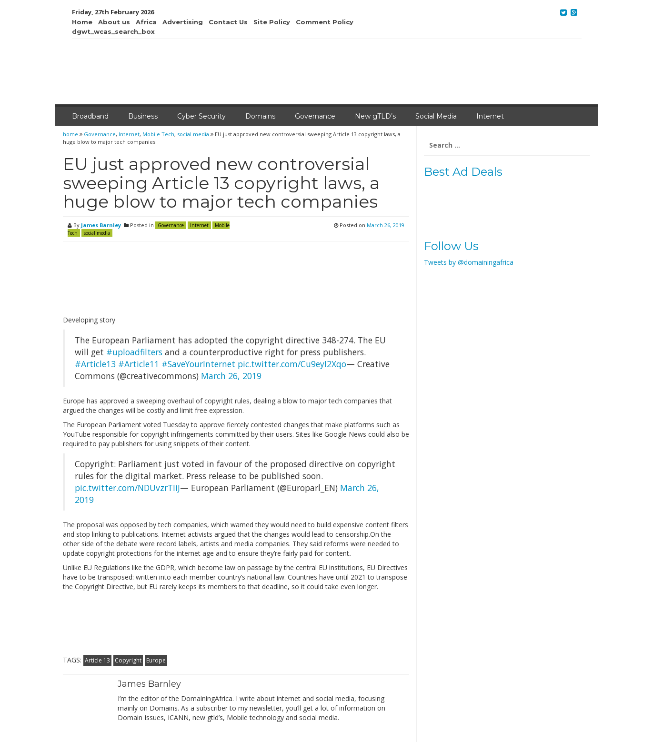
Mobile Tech (158, 134)
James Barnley (101, 225)
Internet (490, 116)
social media (193, 134)
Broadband (90, 116)
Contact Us (228, 22)
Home (82, 22)
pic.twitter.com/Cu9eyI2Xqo (292, 364)
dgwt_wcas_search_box (113, 31)
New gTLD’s (375, 116)
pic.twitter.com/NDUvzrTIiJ (127, 487)
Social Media (436, 116)
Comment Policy (324, 22)
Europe (156, 660)
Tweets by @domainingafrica (468, 262)
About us (114, 22)
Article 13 (97, 660)
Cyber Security (201, 116)
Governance (315, 116)
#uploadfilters (134, 352)
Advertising (182, 22)
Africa (146, 22)
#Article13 (95, 364)
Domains (260, 116)
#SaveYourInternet (198, 364)
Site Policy (271, 22)
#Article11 (138, 364)
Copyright (128, 660)
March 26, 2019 (231, 375)
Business (143, 116)
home (71, 134)
